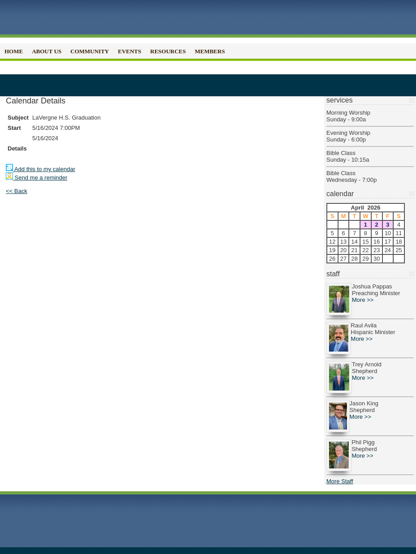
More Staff (339, 481)
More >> (362, 299)
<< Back (16, 191)
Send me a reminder (36, 177)
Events (129, 51)
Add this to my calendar (40, 169)
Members (210, 51)
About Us (46, 51)
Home (13, 51)
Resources (168, 51)
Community (89, 51)
